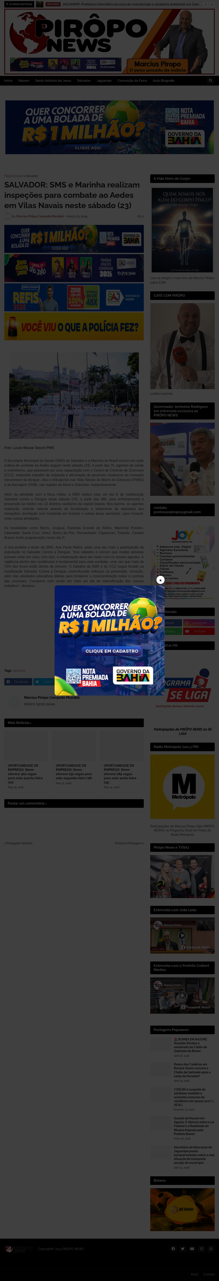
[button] (205, 4)
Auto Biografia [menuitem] (163, 81)
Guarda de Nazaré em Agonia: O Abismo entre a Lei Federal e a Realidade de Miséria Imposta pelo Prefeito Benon (194, 1126)
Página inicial (13, 175)
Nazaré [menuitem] (23, 81)
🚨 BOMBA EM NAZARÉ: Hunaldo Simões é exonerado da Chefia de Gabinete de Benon (190, 1045)
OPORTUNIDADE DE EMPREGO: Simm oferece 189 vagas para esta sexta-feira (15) (120, 774)
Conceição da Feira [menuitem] (132, 81)
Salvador (32, 175)
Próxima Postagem (128, 843)
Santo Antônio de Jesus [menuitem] (53, 81)
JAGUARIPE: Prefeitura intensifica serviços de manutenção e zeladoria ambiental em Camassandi (131, 4)
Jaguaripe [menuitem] (104, 81)
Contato (209, 1274)
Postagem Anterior (19, 843)
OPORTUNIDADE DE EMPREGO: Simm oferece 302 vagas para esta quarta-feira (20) (25, 774)
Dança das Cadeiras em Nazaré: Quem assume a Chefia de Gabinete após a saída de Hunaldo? (192, 1070)
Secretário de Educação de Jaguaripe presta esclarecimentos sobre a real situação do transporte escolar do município (194, 1155)
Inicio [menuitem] (8, 81)
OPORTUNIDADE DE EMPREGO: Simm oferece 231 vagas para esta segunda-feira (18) (74, 772)
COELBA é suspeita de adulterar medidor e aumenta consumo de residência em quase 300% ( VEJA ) (193, 1097)
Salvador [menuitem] (84, 81)
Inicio (194, 1274)
